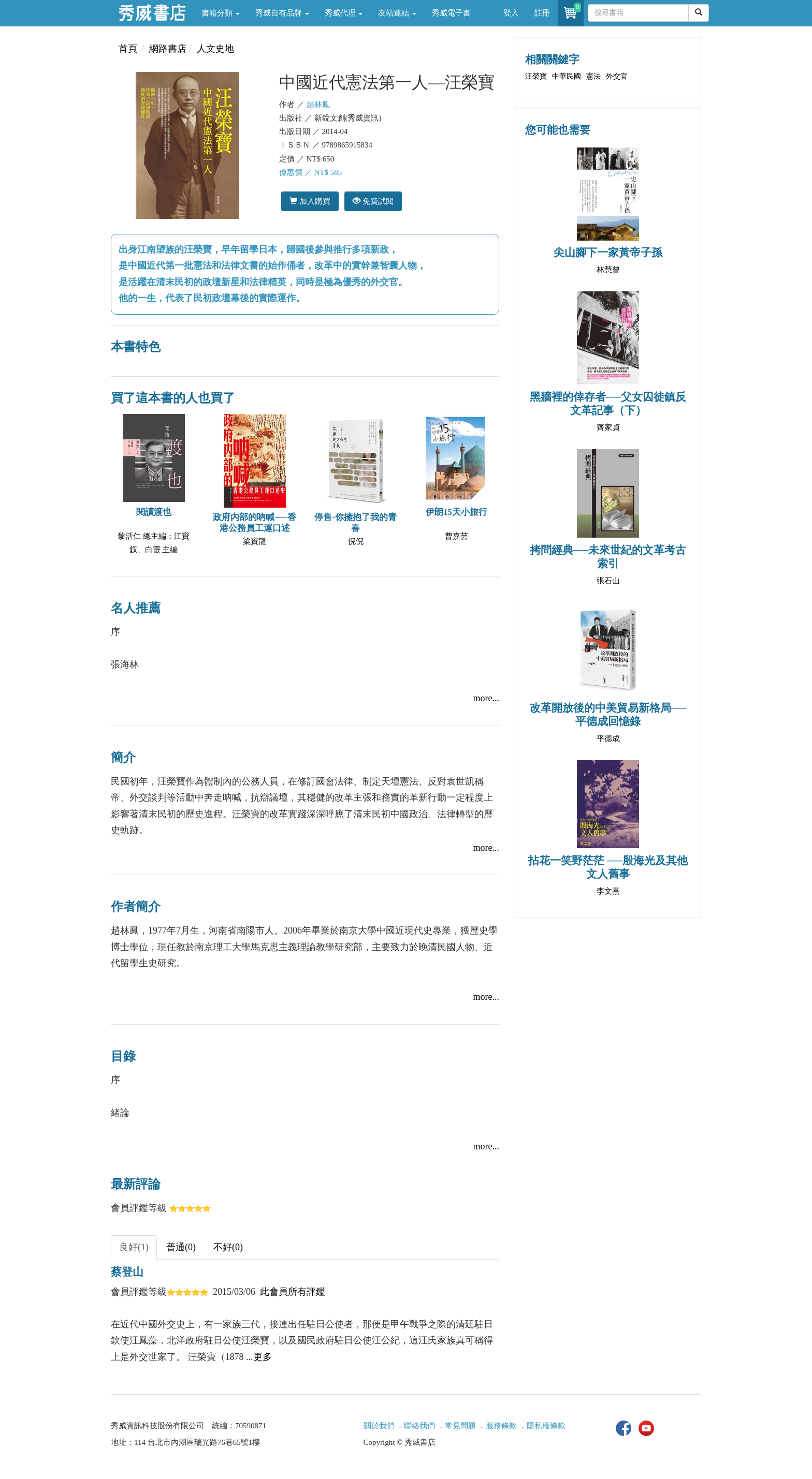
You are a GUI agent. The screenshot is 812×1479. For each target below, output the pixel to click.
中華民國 (566, 76)
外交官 (617, 76)
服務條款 (501, 1426)
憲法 (593, 76)
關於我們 (379, 1426)
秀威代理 (344, 13)
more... (486, 698)
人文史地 (215, 48)
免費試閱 (373, 201)
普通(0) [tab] (181, 1247)
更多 (262, 1357)
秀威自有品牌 (282, 13)
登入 (511, 13)
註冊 (542, 13)
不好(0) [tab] (228, 1247)
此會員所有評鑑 (292, 1291)
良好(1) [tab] (134, 1247)
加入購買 (309, 201)
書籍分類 (220, 13)
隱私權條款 (546, 1426)
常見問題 (460, 1426)
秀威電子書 (451, 13)
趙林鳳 (318, 104)
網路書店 (167, 48)
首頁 (128, 48)
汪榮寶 (536, 76)
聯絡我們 (419, 1426)
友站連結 (397, 13)
